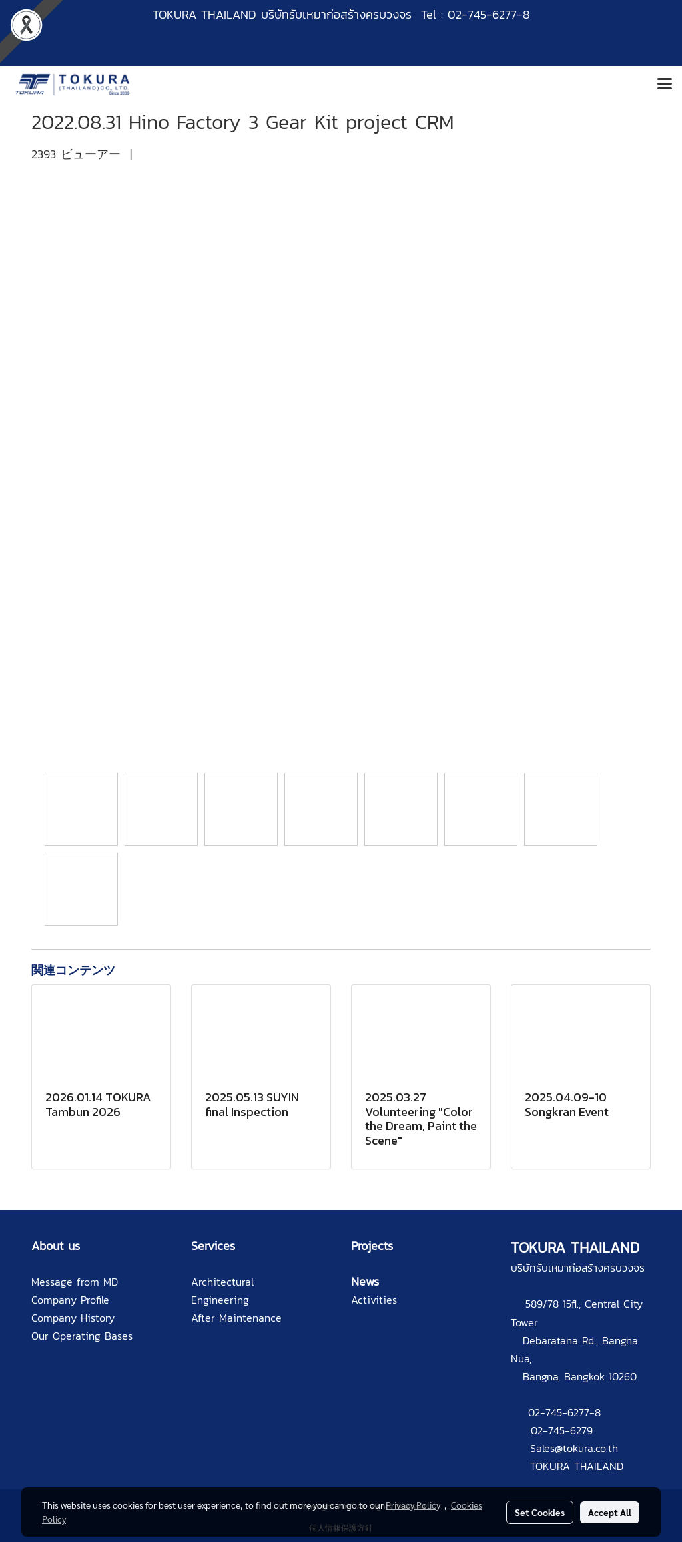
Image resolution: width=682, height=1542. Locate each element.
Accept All (609, 1512)
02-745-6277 (558, 1412)
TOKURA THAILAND (576, 1466)
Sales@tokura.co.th (574, 1448)
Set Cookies (540, 1512)
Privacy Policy (413, 1505)
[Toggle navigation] (664, 84)
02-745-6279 (562, 1430)
